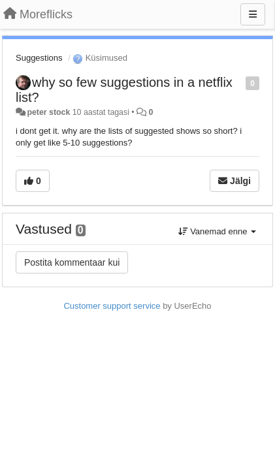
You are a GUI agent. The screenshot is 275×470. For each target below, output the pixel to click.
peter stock (48, 112)
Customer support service (111, 306)
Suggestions (39, 58)
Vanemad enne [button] (217, 231)
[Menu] (252, 14)
